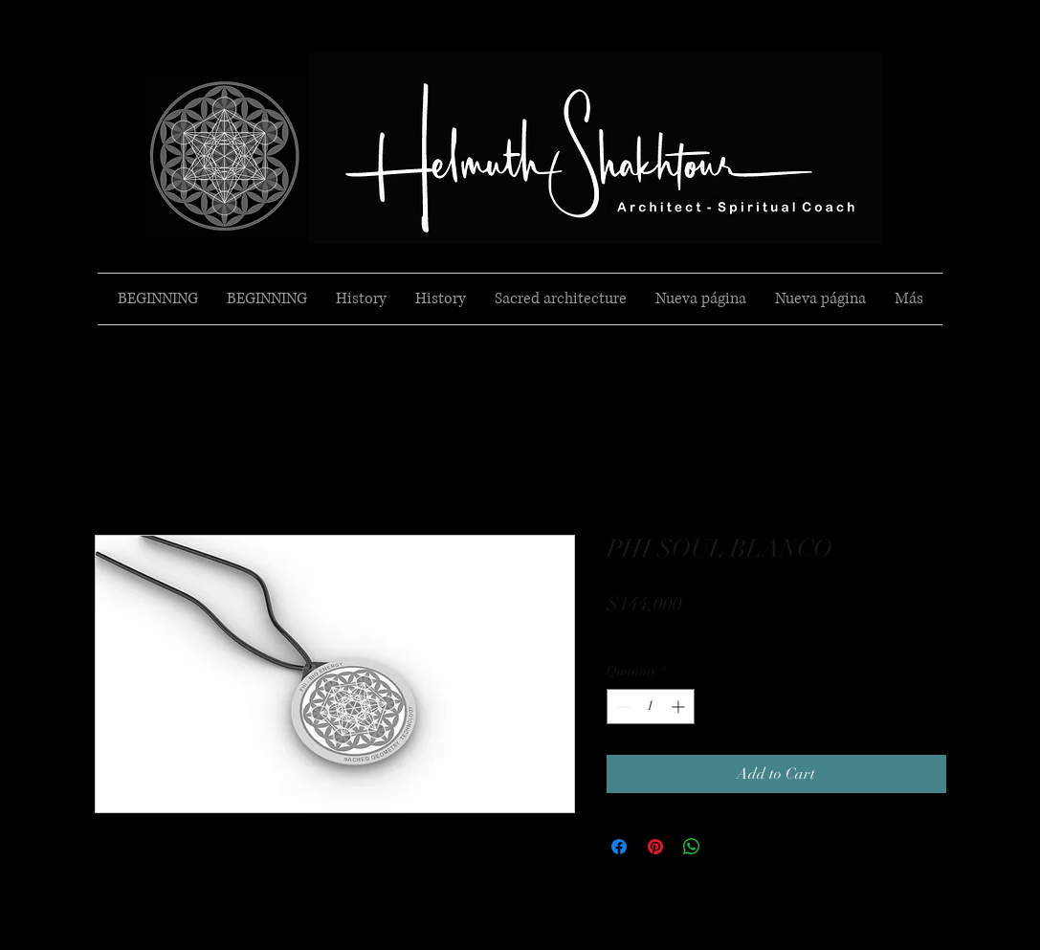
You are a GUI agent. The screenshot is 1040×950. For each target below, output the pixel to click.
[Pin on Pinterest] (655, 846)
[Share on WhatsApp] (691, 846)
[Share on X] (728, 846)
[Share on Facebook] (619, 846)
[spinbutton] (650, 706)
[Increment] (680, 706)
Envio (623, 633)
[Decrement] (621, 706)
